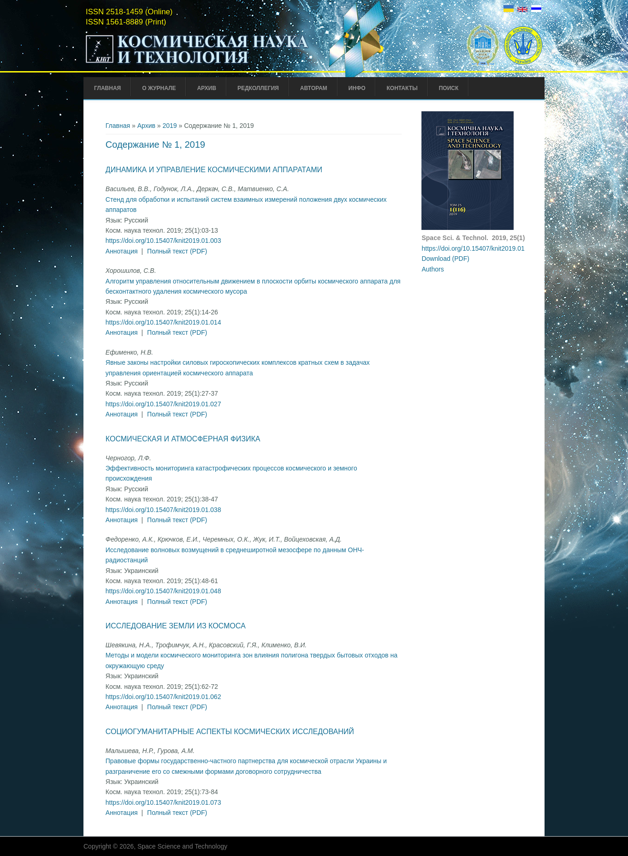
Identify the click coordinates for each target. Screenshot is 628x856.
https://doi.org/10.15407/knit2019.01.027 (163, 404)
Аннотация (122, 251)
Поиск (449, 88)
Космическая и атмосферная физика (183, 439)
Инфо (357, 88)
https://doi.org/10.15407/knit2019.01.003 (163, 240)
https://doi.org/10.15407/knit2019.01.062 (163, 696)
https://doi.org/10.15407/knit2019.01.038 (163, 509)
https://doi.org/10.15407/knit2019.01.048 (163, 591)
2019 (169, 125)
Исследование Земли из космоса (176, 626)
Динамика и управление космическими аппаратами (214, 170)
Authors (432, 269)
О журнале (159, 88)
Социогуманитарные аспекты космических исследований (230, 731)
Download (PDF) (445, 258)
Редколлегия (258, 88)
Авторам (313, 88)
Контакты (401, 88)
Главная (107, 88)
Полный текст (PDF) (177, 251)
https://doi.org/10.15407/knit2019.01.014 (163, 322)
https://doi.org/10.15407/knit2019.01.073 (163, 802)
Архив (206, 88)
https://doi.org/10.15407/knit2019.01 (472, 248)
